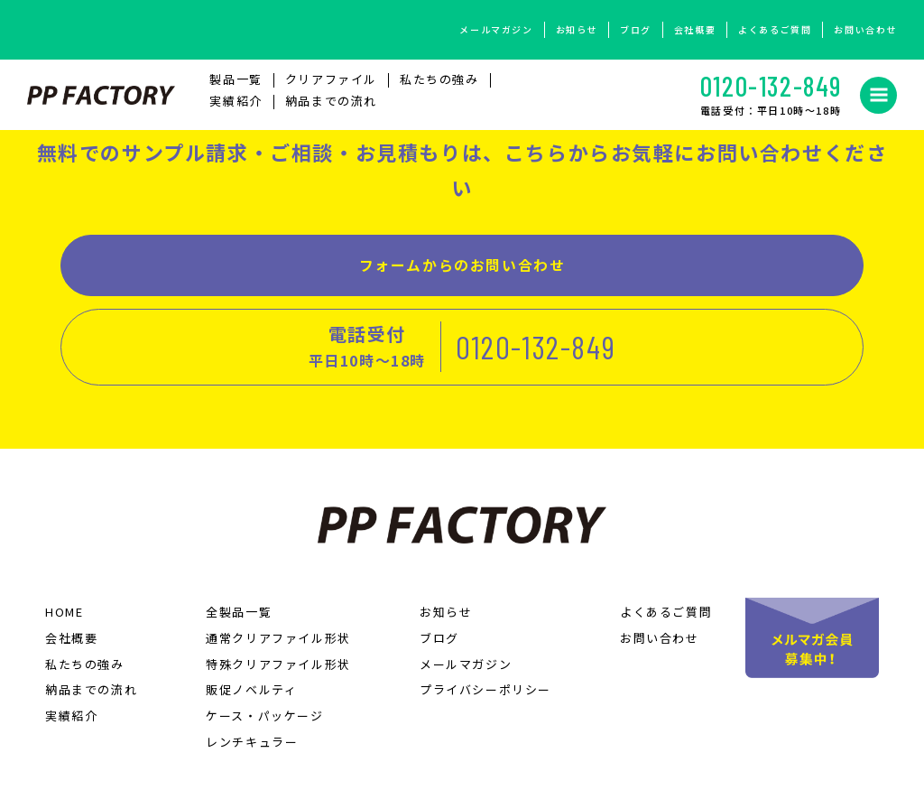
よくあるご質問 (774, 29)
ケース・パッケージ (264, 646)
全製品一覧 (239, 542)
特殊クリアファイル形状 (278, 593)
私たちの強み (439, 85)
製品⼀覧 (235, 85)
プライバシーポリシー (485, 619)
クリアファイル (331, 85)
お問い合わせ (865, 29)
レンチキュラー (252, 672)
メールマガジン (495, 29)
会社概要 (695, 29)
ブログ (635, 29)
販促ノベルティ (251, 619)
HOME (64, 542)
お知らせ (576, 29)
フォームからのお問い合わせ (254, 277)
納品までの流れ (331, 107)
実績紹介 (235, 107)
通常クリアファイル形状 (278, 567)
